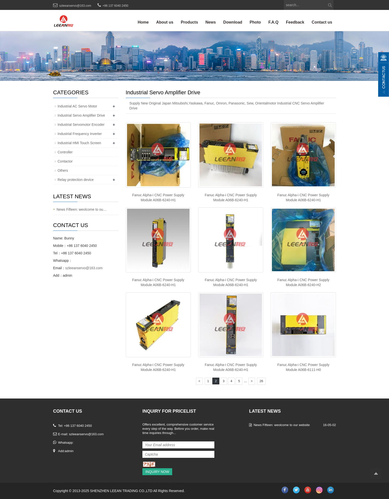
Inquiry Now (157, 472)
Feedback (295, 22)
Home (143, 22)
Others (63, 170)
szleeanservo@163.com (75, 5)
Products (189, 22)
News (210, 22)
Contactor (65, 161)
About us (164, 22)
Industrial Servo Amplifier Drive (81, 115)
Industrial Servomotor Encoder (81, 125)
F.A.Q (273, 22)
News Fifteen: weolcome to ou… (82, 209)
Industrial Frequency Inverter (80, 134)
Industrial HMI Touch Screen (79, 143)
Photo (255, 22)
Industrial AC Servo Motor (77, 106)
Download (232, 22)
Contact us (322, 22)
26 (261, 381)
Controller (65, 152)
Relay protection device (76, 180)
